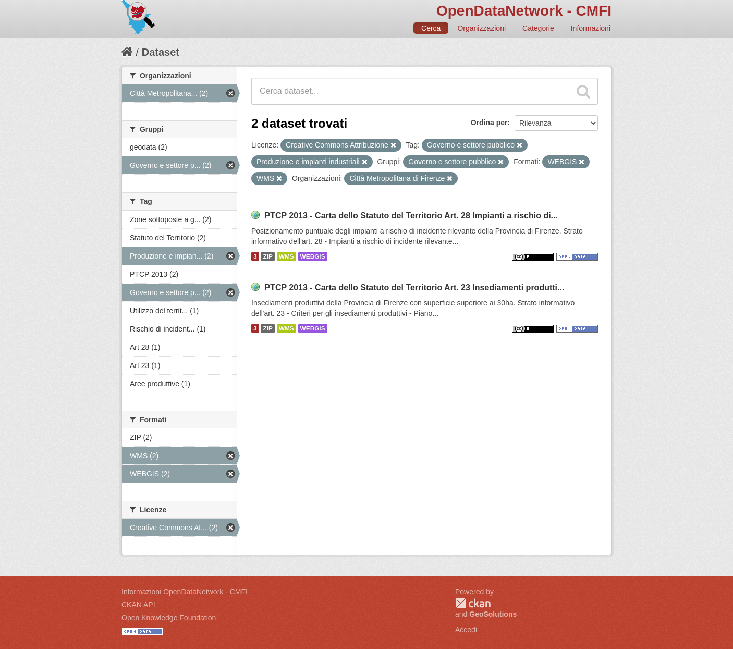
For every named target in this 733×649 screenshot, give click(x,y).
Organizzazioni (481, 28)
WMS (286, 256)
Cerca (431, 28)
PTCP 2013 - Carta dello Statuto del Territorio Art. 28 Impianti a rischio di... (411, 215)
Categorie (538, 28)
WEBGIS (312, 256)
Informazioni (590, 28)
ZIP (267, 256)
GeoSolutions (493, 614)
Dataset (160, 52)
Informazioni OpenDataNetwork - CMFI (184, 591)
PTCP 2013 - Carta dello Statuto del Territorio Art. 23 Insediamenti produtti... (414, 287)
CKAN (473, 603)
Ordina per (489, 122)
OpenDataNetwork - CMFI (524, 11)
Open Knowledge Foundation (168, 618)
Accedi (466, 630)
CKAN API (138, 605)
